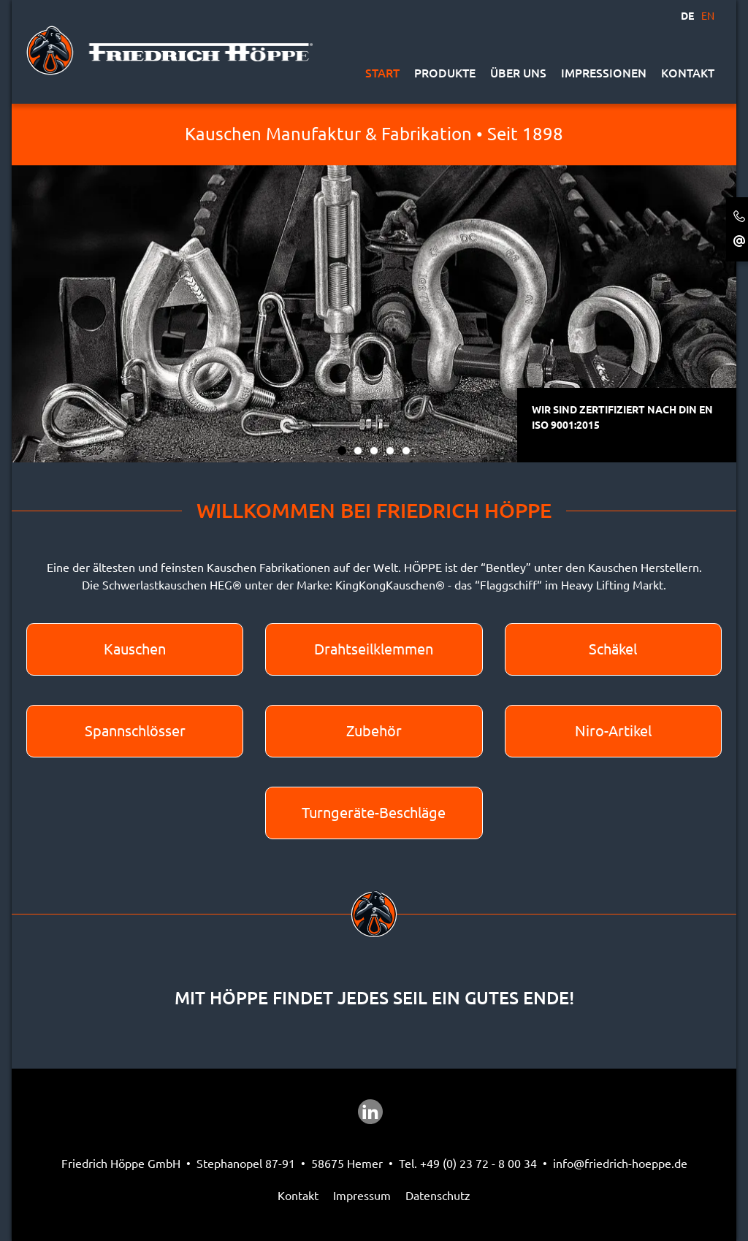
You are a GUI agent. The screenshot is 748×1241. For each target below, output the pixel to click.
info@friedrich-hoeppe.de (620, 1163)
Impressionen (603, 73)
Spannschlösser (135, 730)
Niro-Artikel (613, 730)
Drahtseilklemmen (373, 649)
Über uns (518, 73)
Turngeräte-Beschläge (374, 812)
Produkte (445, 73)
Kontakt (687, 73)
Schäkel (613, 649)
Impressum (362, 1195)
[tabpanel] (374, 283)
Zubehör (374, 730)
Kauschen (135, 649)
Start (382, 73)
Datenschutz (437, 1195)
